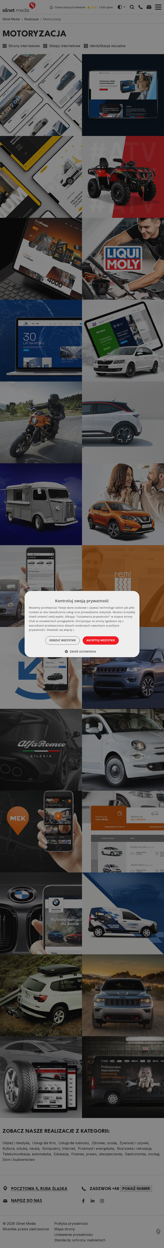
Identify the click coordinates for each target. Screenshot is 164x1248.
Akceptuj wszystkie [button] (103, 640)
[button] (82, 651)
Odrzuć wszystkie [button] (60, 640)
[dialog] (82, 624)
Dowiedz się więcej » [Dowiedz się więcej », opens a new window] (60, 630)
